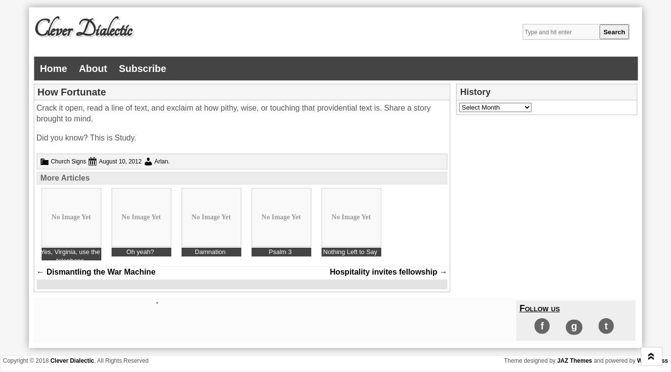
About (93, 68)
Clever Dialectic (83, 30)
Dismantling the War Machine (96, 272)
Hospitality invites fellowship (388, 272)
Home (54, 68)
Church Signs (68, 161)
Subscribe (142, 68)
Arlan (161, 161)
